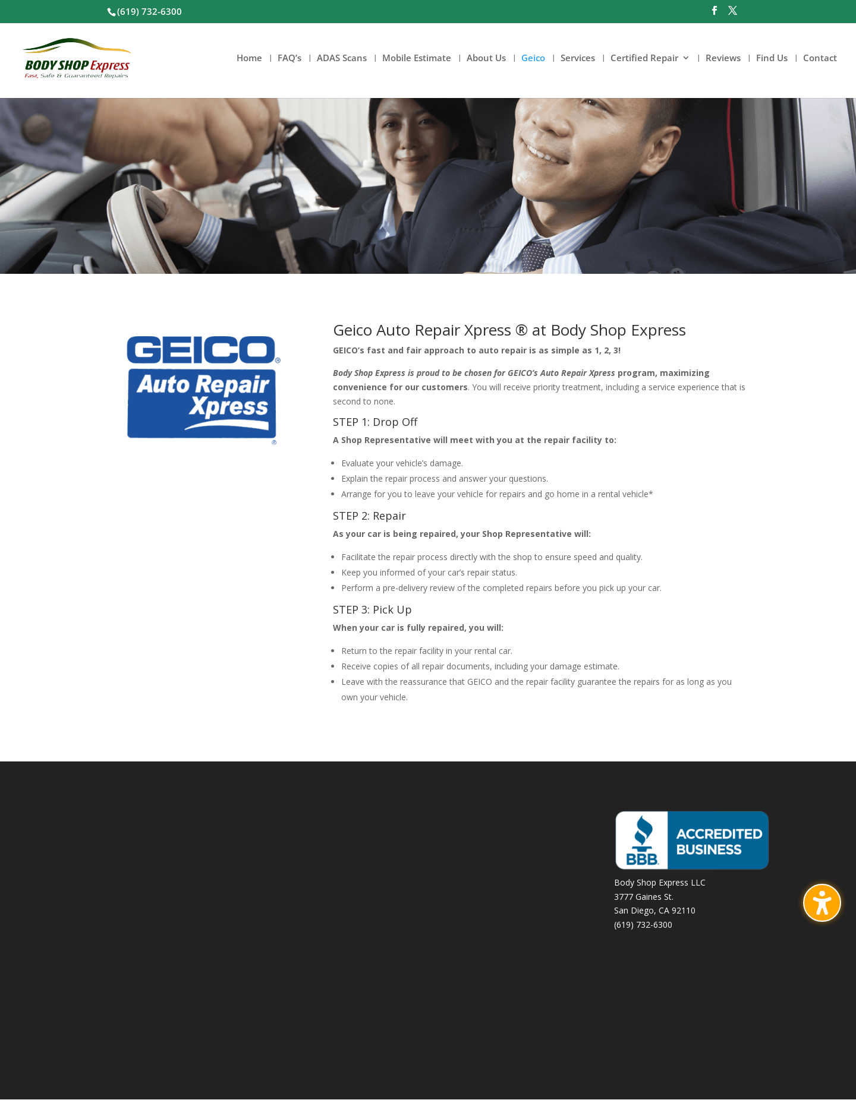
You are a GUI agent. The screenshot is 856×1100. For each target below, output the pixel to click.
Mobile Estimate (416, 59)
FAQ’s (289, 59)
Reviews (723, 59)
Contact (820, 59)
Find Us (772, 59)
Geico (533, 59)
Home (249, 59)
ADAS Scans (342, 59)
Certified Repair (644, 59)
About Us (486, 59)
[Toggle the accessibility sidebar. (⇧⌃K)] (822, 903)
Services (578, 59)
